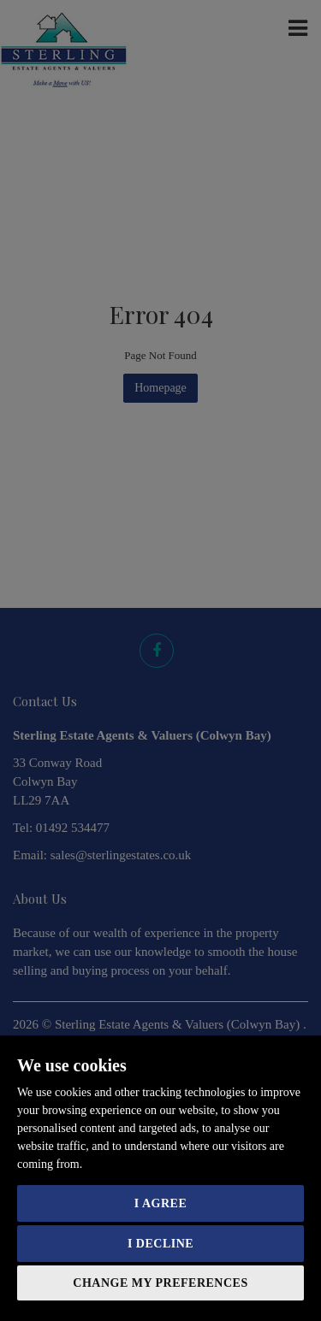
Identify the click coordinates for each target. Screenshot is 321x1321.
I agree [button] (160, 1203)
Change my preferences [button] (160, 1283)
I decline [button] (160, 1243)
